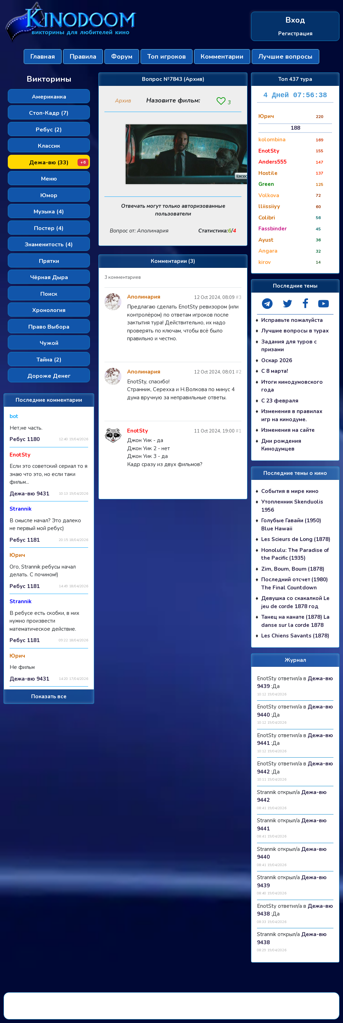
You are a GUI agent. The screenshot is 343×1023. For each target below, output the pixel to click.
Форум (121, 56)
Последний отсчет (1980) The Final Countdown (294, 584)
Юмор (48, 195)
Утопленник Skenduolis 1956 (292, 506)
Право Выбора (48, 327)
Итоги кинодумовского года (292, 386)
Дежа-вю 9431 (29, 493)
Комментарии (222, 56)
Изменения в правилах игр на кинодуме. (291, 415)
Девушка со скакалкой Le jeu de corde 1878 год (295, 602)
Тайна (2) (49, 360)
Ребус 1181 (25, 539)
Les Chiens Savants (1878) (295, 636)
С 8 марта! (274, 371)
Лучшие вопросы (285, 56)
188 (295, 127)
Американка (49, 97)
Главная (42, 56)
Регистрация (295, 33)
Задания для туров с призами (289, 345)
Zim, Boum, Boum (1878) (292, 568)
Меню (49, 179)
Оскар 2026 (276, 360)
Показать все (49, 696)
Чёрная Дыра (49, 277)
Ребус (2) (49, 130)
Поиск (48, 294)
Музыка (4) (49, 212)
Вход (295, 20)
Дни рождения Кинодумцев (281, 445)
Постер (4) (49, 228)
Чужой (49, 343)
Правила (83, 56)
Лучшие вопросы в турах (295, 331)
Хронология (48, 310)
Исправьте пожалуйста (292, 320)
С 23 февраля (279, 400)
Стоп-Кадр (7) (49, 113)
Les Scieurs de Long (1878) (295, 539)
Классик (49, 146)
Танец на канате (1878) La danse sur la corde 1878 (295, 621)
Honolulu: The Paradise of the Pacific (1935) (295, 554)
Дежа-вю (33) (58, 162)
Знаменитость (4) (49, 244)
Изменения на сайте (288, 430)
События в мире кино (290, 491)
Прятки (49, 261)
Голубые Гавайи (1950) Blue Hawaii (291, 525)
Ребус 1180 (25, 439)
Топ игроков (166, 56)
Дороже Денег (48, 376)
